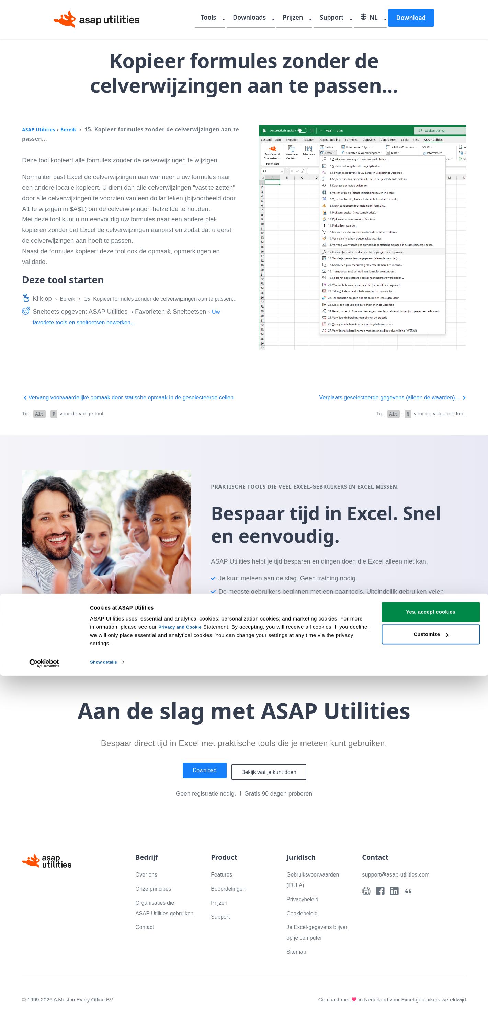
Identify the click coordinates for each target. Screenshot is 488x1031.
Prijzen (299, 19)
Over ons (148, 883)
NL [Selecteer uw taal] (370, 19)
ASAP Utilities (41, 129)
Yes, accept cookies (430, 967)
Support (335, 19)
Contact (146, 946)
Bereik (75, 129)
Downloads (258, 19)
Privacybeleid (305, 908)
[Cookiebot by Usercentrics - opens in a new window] (44, 1017)
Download (411, 18)
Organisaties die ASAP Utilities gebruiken (158, 922)
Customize (430, 989)
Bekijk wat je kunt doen (273, 781)
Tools (219, 19)
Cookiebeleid (304, 922)
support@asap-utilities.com (400, 883)
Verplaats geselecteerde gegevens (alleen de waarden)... (382, 397)
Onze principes (156, 897)
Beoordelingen (231, 897)
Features (223, 883)
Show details (106, 1017)
